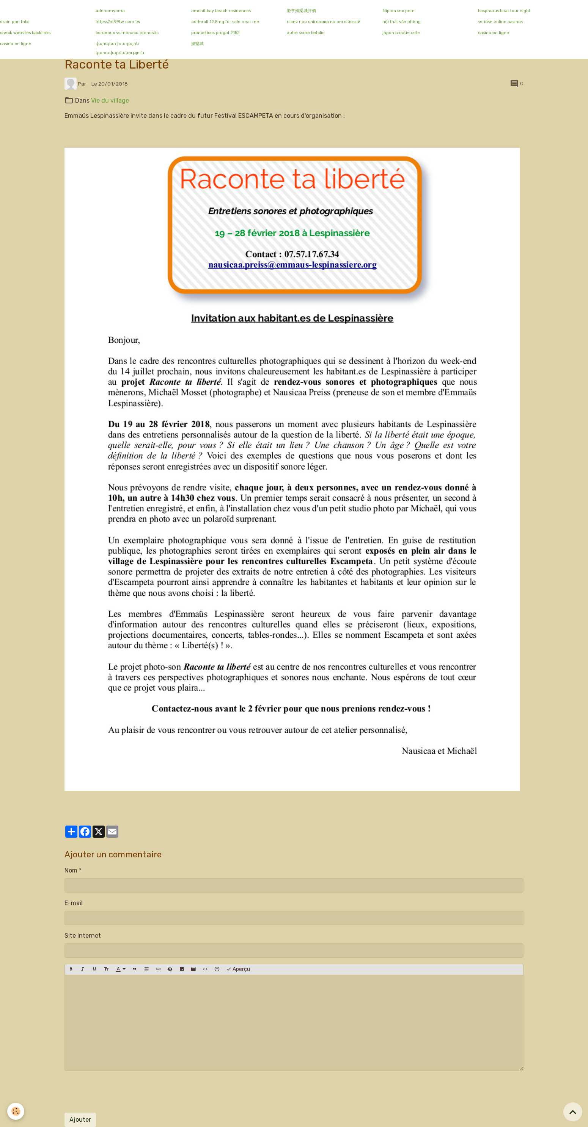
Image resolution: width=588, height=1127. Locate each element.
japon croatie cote (401, 32)
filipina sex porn (398, 10)
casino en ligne (493, 32)
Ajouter (80, 1119)
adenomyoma (110, 10)
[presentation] (122, 1092)
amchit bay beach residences (221, 10)
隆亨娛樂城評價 (301, 10)
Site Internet (82, 935)
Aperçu (238, 969)
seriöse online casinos (500, 21)
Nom (70, 870)
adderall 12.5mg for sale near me (225, 21)
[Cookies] (16, 1111)
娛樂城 (197, 43)
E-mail (73, 903)
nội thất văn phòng (401, 21)
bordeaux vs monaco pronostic (127, 32)
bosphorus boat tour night (504, 10)
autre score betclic (305, 32)
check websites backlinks (25, 32)
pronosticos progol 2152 (215, 32)
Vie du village (110, 100)
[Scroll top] (572, 1111)
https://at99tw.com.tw (118, 21)
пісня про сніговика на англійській (323, 21)
